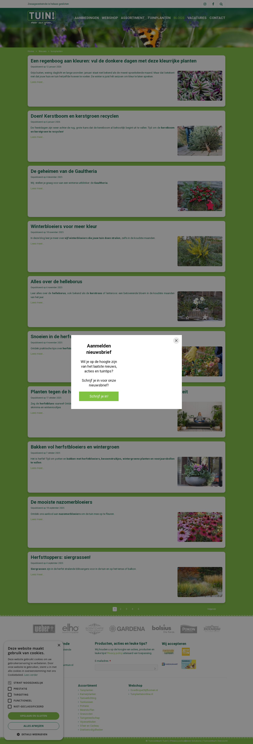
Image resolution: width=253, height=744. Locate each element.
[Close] (176, 340)
